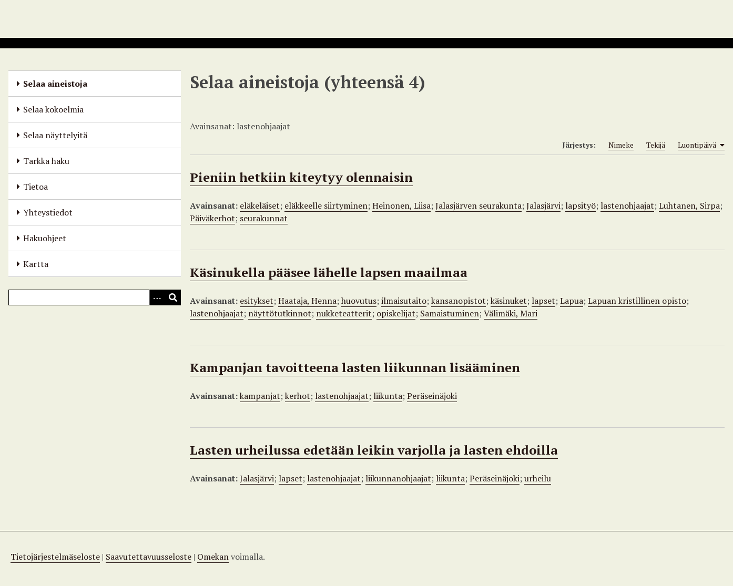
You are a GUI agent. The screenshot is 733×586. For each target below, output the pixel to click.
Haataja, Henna (307, 300)
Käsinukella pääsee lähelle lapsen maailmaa (328, 272)
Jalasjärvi (543, 205)
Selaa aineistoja (55, 83)
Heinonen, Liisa (401, 205)
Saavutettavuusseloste (148, 556)
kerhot (297, 396)
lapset (543, 300)
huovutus (358, 300)
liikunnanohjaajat (398, 478)
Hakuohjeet (44, 238)
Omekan (213, 556)
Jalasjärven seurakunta (478, 205)
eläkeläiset (260, 205)
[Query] (94, 297)
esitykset (256, 300)
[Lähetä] (173, 297)
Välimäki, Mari (510, 313)
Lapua (571, 300)
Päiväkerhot (212, 218)
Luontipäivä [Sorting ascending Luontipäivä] (701, 145)
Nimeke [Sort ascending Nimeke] (621, 145)
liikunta (387, 396)
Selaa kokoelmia (53, 109)
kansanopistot (458, 300)
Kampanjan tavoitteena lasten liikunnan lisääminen (355, 367)
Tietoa (35, 186)
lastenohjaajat (627, 205)
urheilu (537, 478)
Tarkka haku (46, 161)
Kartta (35, 264)
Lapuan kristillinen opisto (637, 300)
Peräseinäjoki (432, 396)
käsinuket (509, 300)
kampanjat (260, 396)
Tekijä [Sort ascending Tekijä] (655, 145)
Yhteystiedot (48, 212)
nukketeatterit (344, 313)
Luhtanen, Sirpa (689, 205)
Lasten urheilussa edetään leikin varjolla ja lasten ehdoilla (374, 449)
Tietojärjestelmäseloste (55, 556)
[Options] (157, 297)
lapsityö (580, 205)
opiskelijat (395, 313)
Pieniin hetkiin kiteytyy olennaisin (301, 177)
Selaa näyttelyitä (55, 135)
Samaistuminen (449, 313)
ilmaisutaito (403, 300)
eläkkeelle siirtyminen (326, 205)
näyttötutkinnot (279, 313)
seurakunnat (264, 218)
